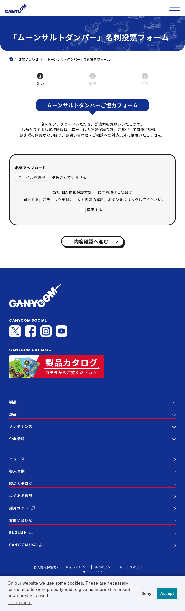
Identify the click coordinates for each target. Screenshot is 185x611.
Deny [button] (146, 593)
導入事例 (17, 471)
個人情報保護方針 (76, 192)
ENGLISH (18, 532)
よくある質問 (20, 495)
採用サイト (18, 507)
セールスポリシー (132, 567)
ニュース (16, 458)
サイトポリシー (77, 567)
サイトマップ (92, 571)
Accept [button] (167, 593)
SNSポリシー (104, 567)
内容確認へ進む (98, 241)
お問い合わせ (29, 59)
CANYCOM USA (23, 544)
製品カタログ (20, 483)
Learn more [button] (20, 603)
